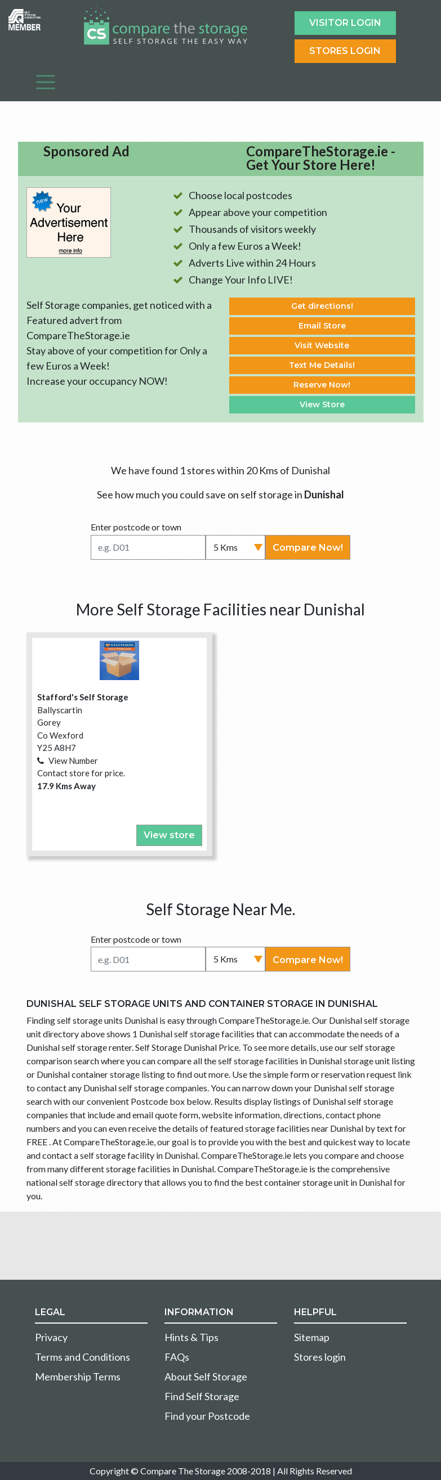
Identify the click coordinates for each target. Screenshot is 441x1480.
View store (169, 835)
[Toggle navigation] (45, 82)
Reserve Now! (321, 385)
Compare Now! (308, 547)
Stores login (320, 1357)
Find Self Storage (201, 1396)
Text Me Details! (322, 365)
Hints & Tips (191, 1337)
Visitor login (345, 22)
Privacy (51, 1337)
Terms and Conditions (82, 1357)
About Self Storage (205, 1376)
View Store (322, 404)
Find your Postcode (207, 1416)
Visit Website (322, 345)
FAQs (176, 1357)
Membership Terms (78, 1376)
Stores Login (345, 51)
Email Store (322, 326)
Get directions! (322, 306)
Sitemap (311, 1337)
